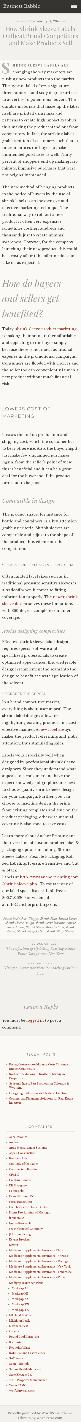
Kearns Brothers (20, 1239)
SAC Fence (16, 1358)
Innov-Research (20, 1223)
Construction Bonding (23, 1169)
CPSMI (14, 1174)
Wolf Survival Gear (22, 1390)
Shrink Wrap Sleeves (60, 931)
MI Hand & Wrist (20, 1315)
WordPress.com (49, 1418)
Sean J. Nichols (19, 1363)
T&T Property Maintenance (28, 1380)
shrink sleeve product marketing (45, 329)
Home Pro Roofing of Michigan (30, 1212)
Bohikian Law (18, 1158)
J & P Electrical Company (26, 1228)
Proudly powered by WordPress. (34, 1413)
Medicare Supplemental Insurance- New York (40, 1266)
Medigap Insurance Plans (26, 1282)
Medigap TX (20, 1310)
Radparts (15, 1342)
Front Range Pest (20, 1201)
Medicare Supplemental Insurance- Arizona (38, 1255)
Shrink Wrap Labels (30, 931)
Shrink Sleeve (68, 919)
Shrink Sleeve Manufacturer (45, 927)
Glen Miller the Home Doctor (28, 1207)
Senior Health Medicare (25, 1369)
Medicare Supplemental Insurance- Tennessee (40, 1272)
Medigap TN (20, 1304)
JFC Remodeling (20, 1234)
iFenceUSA (16, 1217)
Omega (14, 1331)
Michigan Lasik (19, 1320)
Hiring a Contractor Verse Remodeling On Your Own (40, 968)
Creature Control (20, 1180)
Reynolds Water (19, 1347)
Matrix (13, 1245)
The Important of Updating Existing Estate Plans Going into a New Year (40, 949)
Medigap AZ (20, 1288)
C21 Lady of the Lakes (23, 1163)
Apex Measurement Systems (28, 1147)
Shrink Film (48, 919)
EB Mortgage (18, 1185)
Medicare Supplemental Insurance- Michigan (39, 1261)
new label (47, 729)
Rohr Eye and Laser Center (27, 1353)
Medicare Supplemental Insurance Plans (36, 1250)
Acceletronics (18, 1137)
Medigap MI (20, 1293)
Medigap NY (20, 1299)
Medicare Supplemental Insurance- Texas (37, 1277)
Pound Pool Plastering (24, 1336)
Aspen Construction (22, 1153)
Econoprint (16, 1190)
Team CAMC (17, 1385)
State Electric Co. (20, 1374)
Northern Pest (18, 1326)
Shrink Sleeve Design (19, 923)
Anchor (21, 919)
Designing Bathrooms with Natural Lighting (38, 1093)
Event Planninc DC (21, 1196)
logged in (35, 1020)
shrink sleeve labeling (50, 923)
